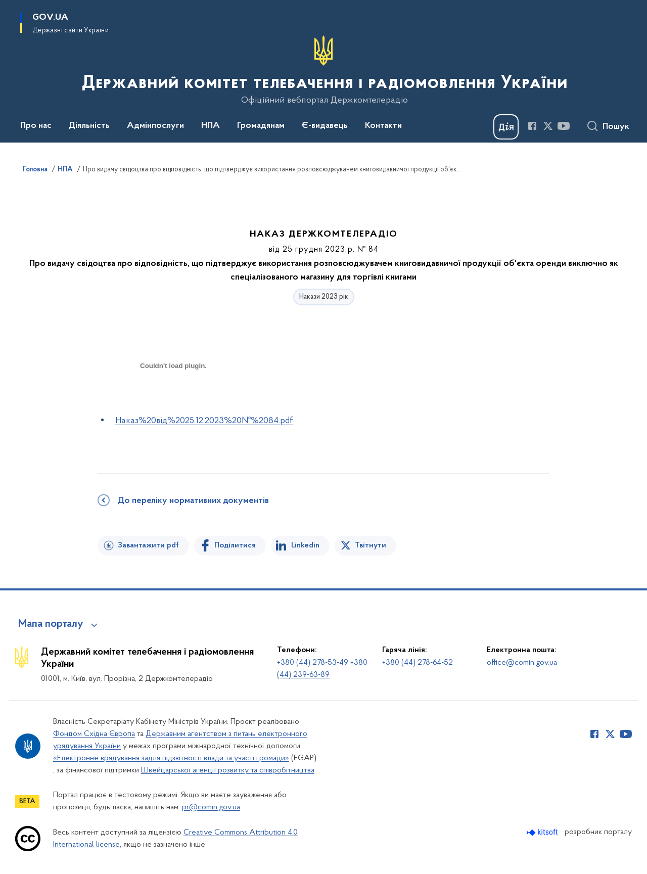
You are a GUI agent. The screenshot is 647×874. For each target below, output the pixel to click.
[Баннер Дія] (506, 127)
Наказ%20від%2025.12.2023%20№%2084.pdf (204, 421)
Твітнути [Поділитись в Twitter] (370, 545)
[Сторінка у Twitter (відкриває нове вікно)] (548, 126)
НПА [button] (210, 125)
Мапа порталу (50, 624)
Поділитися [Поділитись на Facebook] (235, 545)
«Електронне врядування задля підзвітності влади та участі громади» (171, 758)
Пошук (616, 126)
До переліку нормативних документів (193, 500)
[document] (173, 401)
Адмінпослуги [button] (155, 125)
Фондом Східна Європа (94, 734)
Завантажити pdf (148, 545)
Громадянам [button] (261, 125)
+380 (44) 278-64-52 (417, 663)
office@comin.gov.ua (522, 663)
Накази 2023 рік (323, 297)
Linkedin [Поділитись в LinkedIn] (305, 545)
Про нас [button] (36, 125)
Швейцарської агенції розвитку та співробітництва (227, 770)
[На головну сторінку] (323, 70)
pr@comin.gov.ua (211, 807)
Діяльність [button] (89, 125)
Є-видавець (325, 125)
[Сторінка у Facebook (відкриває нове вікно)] (532, 126)
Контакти (383, 125)
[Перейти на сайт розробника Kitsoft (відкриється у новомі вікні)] (543, 832)
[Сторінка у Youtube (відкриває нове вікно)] (564, 126)
